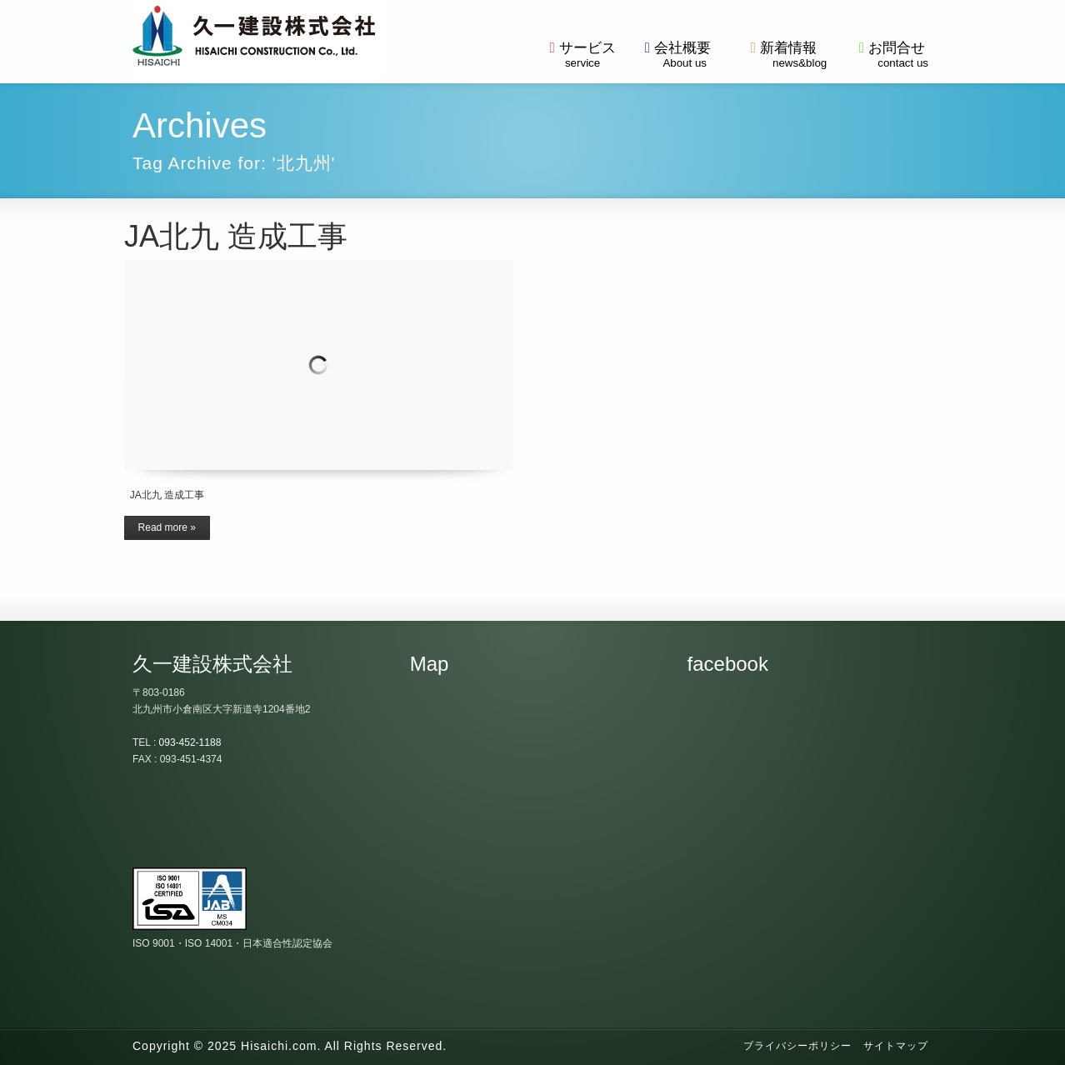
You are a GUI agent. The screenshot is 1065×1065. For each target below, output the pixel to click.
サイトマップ (895, 1046)
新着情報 (783, 54)
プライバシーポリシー (797, 1046)
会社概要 (678, 54)
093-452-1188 (190, 742)
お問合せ (892, 54)
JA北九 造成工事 (236, 236)
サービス (582, 54)
